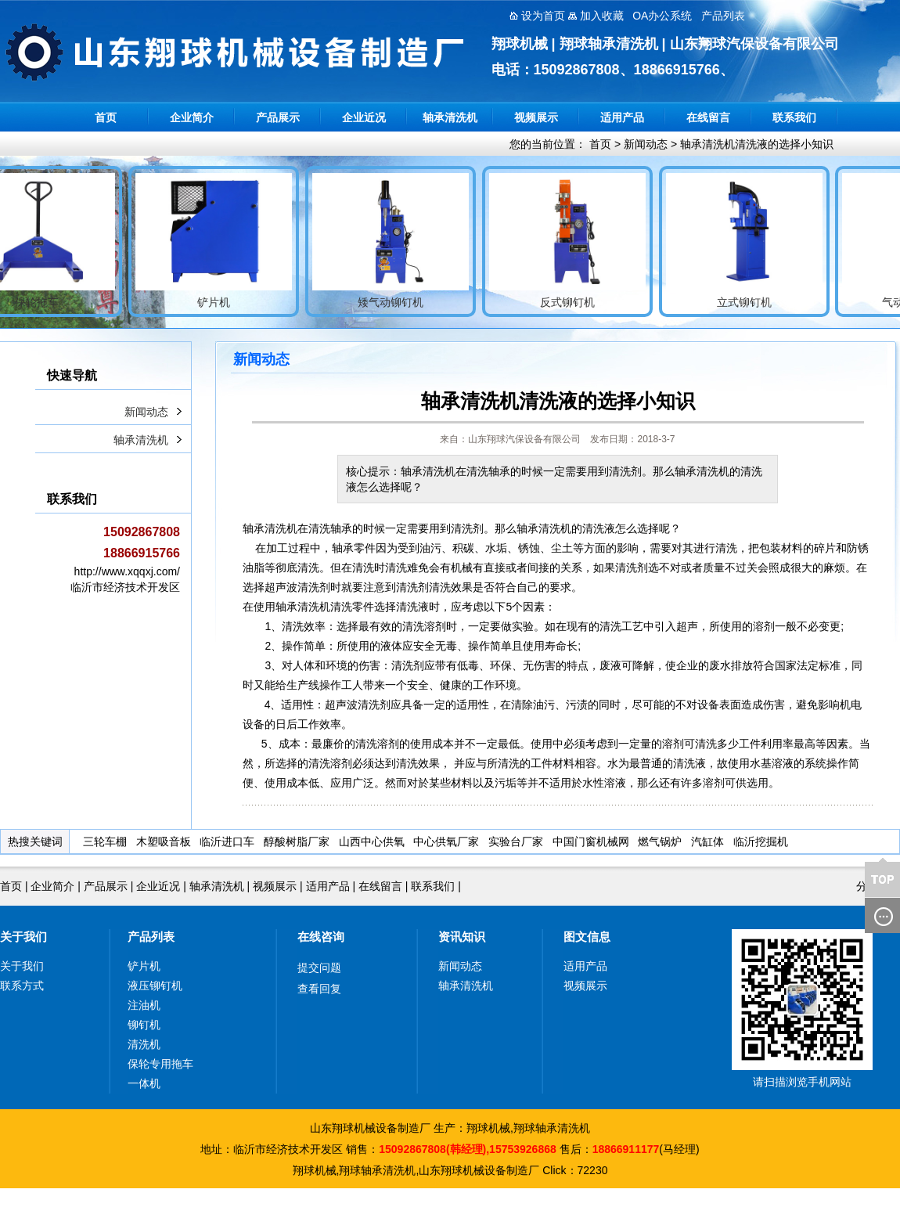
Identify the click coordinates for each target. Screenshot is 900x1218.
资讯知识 (461, 936)
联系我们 (794, 117)
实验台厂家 (515, 841)
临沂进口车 (227, 841)
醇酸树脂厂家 (296, 841)
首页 (106, 117)
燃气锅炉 (660, 841)
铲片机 (144, 966)
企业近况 (364, 117)
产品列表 (151, 936)
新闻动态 (646, 144)
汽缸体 (707, 841)
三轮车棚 (105, 841)
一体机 (144, 1083)
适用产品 (622, 117)
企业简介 (192, 117)
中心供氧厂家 (446, 841)
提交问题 (319, 967)
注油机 (144, 1005)
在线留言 (708, 117)
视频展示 (536, 117)
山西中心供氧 (372, 841)
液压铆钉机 (155, 985)
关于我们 (23, 936)
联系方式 (22, 985)
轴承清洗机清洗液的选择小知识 (756, 144)
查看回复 (319, 988)
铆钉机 (144, 1024)
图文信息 (586, 936)
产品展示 (278, 117)
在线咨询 (320, 936)
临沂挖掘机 (760, 841)
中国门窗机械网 (591, 841)
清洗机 (144, 1044)
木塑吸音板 (163, 841)
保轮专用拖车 (160, 1064)
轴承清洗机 (450, 117)
